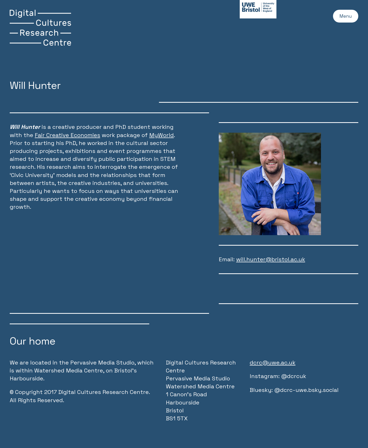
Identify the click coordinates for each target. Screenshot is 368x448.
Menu (343, 17)
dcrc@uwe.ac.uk (272, 362)
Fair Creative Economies (67, 135)
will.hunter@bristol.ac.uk (270, 259)
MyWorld (161, 135)
